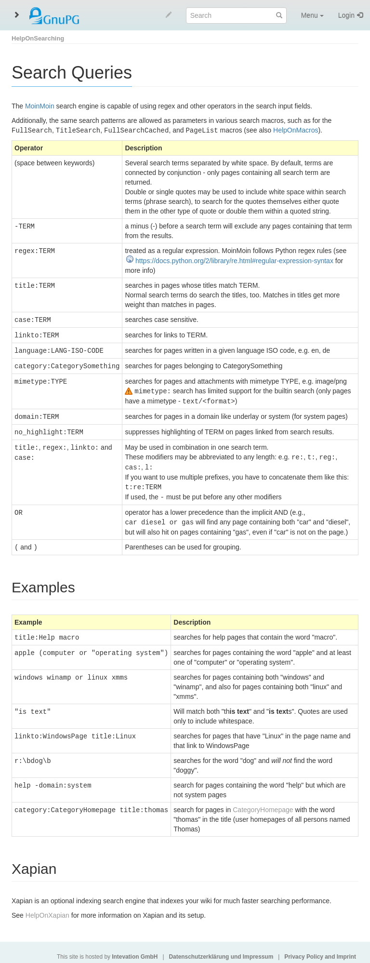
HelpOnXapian (47, 907)
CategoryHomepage (263, 802)
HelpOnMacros (295, 130)
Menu (312, 15)
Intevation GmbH (135, 949)
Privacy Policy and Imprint (320, 949)
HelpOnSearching (38, 38)
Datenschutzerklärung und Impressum (221, 949)
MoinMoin (39, 106)
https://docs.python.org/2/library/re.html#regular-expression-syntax (234, 260)
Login (346, 15)
